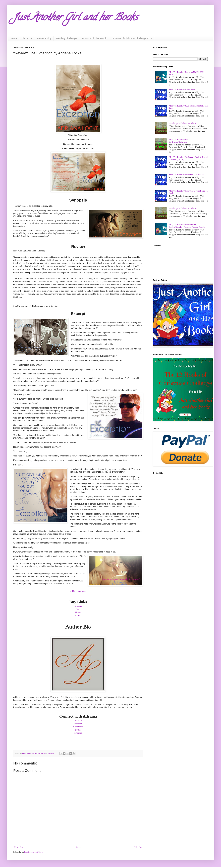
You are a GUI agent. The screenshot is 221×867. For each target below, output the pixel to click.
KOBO (78, 615)
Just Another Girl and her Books (75, 18)
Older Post (138, 847)
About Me (27, 38)
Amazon (78, 606)
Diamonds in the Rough (94, 38)
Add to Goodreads (78, 591)
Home (14, 38)
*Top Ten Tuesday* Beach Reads (182, 90)
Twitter (78, 730)
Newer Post (18, 847)
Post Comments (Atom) (33, 852)
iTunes (78, 612)
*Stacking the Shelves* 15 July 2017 (183, 208)
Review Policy (44, 38)
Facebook (78, 723)
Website (78, 720)
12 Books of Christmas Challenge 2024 (131, 38)
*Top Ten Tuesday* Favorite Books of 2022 (186, 175)
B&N (78, 609)
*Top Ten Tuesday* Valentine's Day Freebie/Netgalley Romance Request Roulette (187, 225)
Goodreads (78, 726)
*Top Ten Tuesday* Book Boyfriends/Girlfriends (179, 140)
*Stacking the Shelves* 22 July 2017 (183, 123)
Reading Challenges (66, 38)
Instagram (78, 733)
